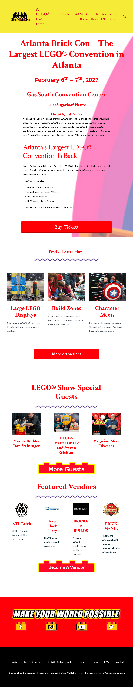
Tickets (65, 14)
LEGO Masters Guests (106, 14)
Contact (114, 19)
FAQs (104, 19)
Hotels (94, 19)
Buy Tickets (66, 227)
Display (84, 19)
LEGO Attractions (81, 14)
